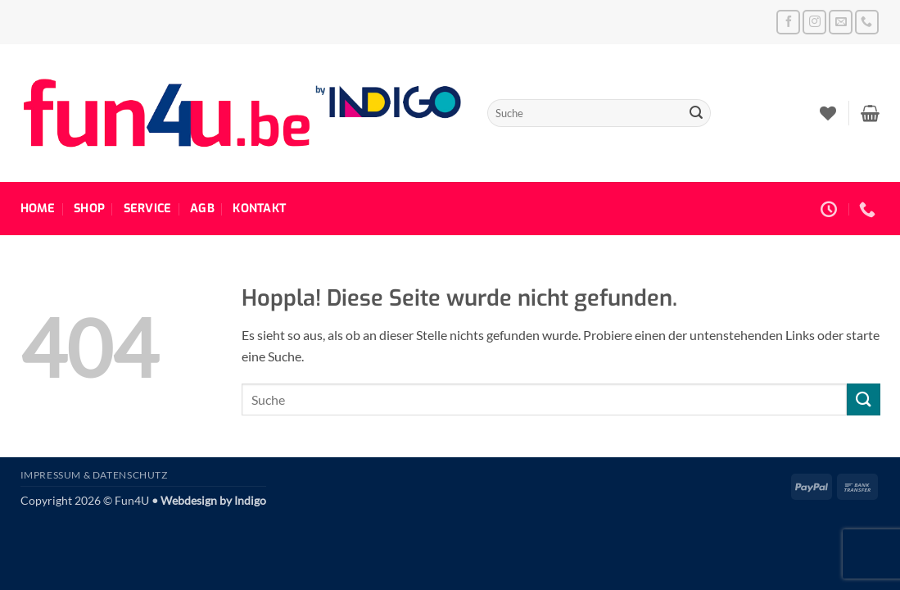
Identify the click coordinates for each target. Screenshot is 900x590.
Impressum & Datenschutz (94, 475)
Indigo (250, 500)
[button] (870, 113)
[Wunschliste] (828, 113)
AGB (202, 208)
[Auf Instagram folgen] (814, 22)
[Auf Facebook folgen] (788, 22)
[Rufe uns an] (867, 22)
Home (38, 208)
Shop (89, 208)
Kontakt (259, 208)
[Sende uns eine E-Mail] (841, 22)
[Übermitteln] (696, 113)
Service (148, 208)
